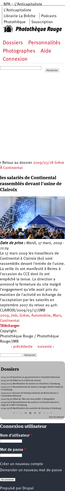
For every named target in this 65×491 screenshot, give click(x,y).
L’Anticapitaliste (17, 10)
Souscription (42, 22)
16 (35, 413)
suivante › (45, 347)
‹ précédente (22, 347)
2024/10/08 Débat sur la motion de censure (21, 380)
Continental (9, 321)
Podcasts (49, 16)
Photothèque (15, 22)
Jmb (14, 316)
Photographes (19, 51)
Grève (24, 316)
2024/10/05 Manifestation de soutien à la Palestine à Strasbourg (30, 384)
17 (40, 413)
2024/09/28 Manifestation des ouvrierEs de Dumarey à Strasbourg (31, 408)
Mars (57, 316)
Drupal (28, 488)
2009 (4, 316)
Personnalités (44, 43)
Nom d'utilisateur (16, 436)
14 (26, 413)
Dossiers (13, 43)
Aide (46, 51)
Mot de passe (13, 450)
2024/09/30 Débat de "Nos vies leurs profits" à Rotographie (28, 399)
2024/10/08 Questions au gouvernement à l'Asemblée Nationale (30, 377)
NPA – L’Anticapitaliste (23, 4)
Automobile (41, 316)
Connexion (15, 59)
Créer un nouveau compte (21, 464)
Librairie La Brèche (19, 16)
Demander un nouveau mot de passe (31, 470)
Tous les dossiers (56, 417)
